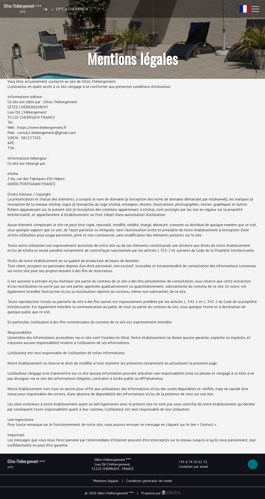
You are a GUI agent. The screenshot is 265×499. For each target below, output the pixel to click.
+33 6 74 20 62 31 (190, 462)
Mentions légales (106, 481)
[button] (67, 9)
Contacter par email (190, 466)
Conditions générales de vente (149, 481)
